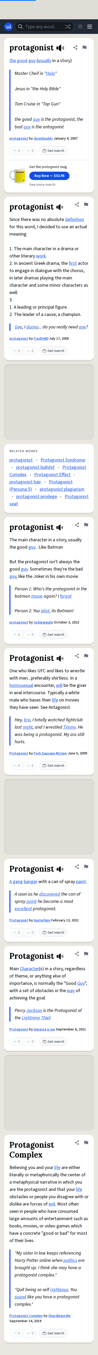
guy (32, 60)
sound (20, 1297)
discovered (49, 894)
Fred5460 (41, 338)
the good (18, 60)
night (28, 727)
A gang (16, 881)
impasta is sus (44, 1029)
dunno (32, 327)
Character (29, 969)
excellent (23, 909)
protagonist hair (25, 482)
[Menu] (89, 26)
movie (37, 596)
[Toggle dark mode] (80, 26)
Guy (81, 983)
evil (52, 1204)
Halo (50, 73)
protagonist (18, 138)
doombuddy (43, 138)
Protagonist (18, 753)
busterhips (42, 920)
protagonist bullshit (35, 467)
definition (74, 219)
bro (27, 720)
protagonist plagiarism (62, 489)
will (59, 685)
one (82, 327)
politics (70, 1260)
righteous (59, 1289)
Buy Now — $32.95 (49, 175)
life (55, 700)
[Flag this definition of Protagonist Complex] (86, 1142)
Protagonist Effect (52, 474)
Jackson (34, 1010)
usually (44, 60)
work (41, 256)
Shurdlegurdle (59, 1315)
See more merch (42, 184)
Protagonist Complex (26, 1315)
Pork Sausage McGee (50, 753)
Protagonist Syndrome (63, 460)
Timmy (69, 727)
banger (30, 881)
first (73, 263)
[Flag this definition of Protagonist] (86, 656)
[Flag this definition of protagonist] (84, 47)
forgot (66, 596)
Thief (45, 1018)
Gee (18, 327)
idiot (45, 611)
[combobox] (44, 26)
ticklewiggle (43, 622)
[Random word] (68, 26)
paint (81, 881)
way (71, 990)
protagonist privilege (36, 496)
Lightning (31, 1018)
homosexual (21, 685)
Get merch (53, 150)
